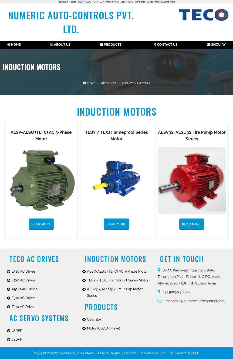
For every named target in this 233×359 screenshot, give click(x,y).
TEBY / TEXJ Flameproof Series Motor (118, 280)
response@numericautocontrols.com (191, 301)
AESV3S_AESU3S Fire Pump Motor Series (115, 292)
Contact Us (165, 44)
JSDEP (17, 331)
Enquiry (216, 44)
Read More (41, 224)
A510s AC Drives (24, 289)
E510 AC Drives (24, 280)
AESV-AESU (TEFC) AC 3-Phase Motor (117, 271)
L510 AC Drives (24, 271)
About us (61, 44)
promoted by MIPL (185, 353)
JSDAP (17, 339)
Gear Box (94, 319)
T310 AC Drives (23, 307)
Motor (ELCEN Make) (103, 328)
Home (14, 44)
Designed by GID (152, 353)
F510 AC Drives (23, 298)
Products (111, 44)
